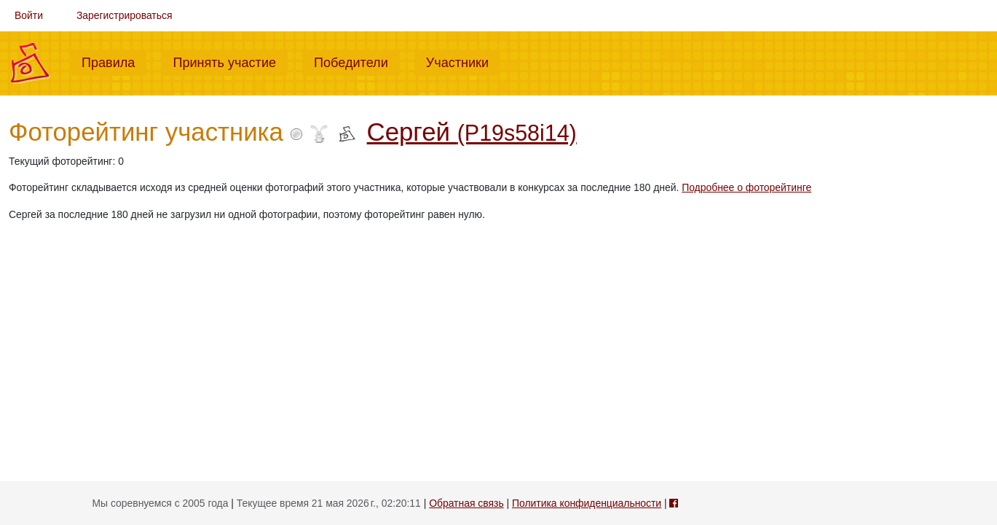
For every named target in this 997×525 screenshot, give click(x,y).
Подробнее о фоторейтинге (746, 187)
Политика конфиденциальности (586, 503)
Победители (357, 61)
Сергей (472, 132)
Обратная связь (466, 503)
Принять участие (230, 61)
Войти (29, 15)
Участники (463, 61)
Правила (114, 61)
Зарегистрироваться (124, 15)
